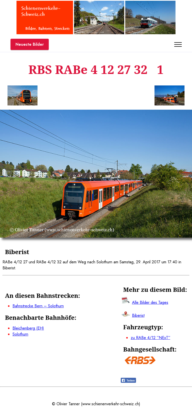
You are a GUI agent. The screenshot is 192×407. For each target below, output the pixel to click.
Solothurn (20, 334)
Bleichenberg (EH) (28, 328)
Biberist (138, 315)
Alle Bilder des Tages (150, 302)
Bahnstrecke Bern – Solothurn (38, 306)
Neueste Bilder (30, 44)
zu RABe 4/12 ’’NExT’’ (150, 338)
